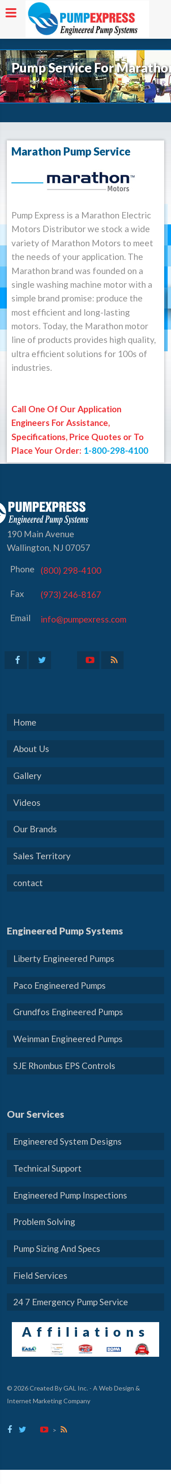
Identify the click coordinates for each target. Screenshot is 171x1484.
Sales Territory (42, 856)
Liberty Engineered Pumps (63, 958)
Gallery (27, 775)
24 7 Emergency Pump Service (70, 1302)
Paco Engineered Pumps (59, 985)
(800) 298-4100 (71, 570)
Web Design (116, 1388)
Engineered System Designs (67, 1141)
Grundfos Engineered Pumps (68, 1012)
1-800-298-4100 (115, 450)
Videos (27, 802)
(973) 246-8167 (71, 594)
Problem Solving (44, 1221)
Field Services (40, 1275)
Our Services (35, 1114)
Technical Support (47, 1168)
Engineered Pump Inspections (70, 1195)
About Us (31, 748)
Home (24, 722)
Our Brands (35, 829)
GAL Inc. (75, 1388)
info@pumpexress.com (83, 619)
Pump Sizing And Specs (56, 1248)
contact (28, 882)
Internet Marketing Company (48, 1401)
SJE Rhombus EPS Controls (64, 1065)
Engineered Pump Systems (65, 930)
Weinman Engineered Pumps (68, 1038)
